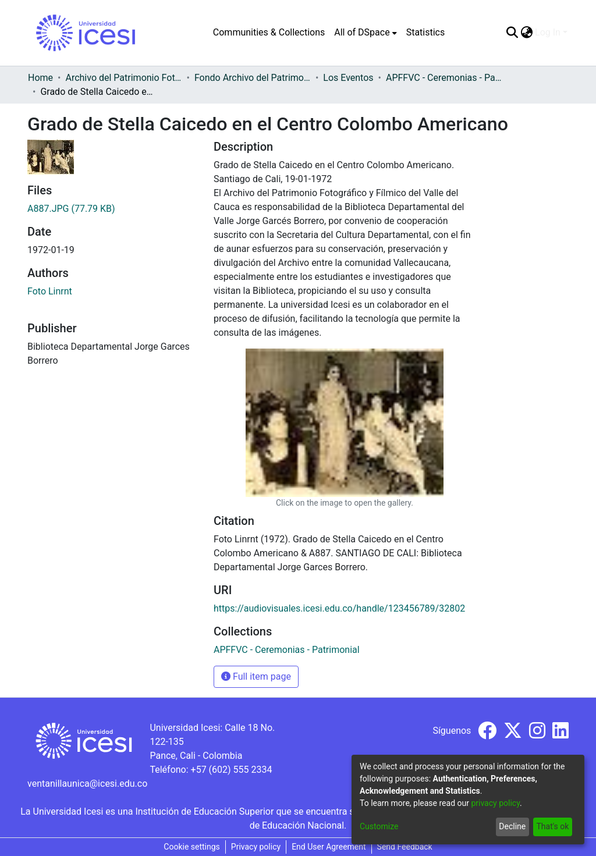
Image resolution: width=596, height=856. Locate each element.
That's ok (552, 826)
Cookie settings (192, 846)
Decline (512, 826)
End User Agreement (329, 846)
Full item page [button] (256, 676)
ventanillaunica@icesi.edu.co (87, 783)
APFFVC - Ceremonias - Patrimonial (444, 77)
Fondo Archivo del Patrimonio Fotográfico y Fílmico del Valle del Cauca (252, 77)
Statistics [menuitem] (425, 32)
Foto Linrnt (49, 291)
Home (40, 77)
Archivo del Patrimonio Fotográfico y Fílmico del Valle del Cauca (123, 77)
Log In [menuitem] (547, 32)
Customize (379, 826)
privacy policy (495, 803)
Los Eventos (348, 77)
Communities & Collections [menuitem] (269, 32)
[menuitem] (365, 32)
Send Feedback (404, 846)
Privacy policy (256, 846)
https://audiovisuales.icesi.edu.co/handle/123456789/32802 (339, 608)
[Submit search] (512, 33)
